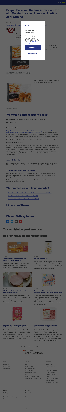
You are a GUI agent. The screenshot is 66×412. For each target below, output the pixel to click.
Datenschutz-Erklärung (31, 42)
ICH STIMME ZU (33, 47)
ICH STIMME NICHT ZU (33, 53)
